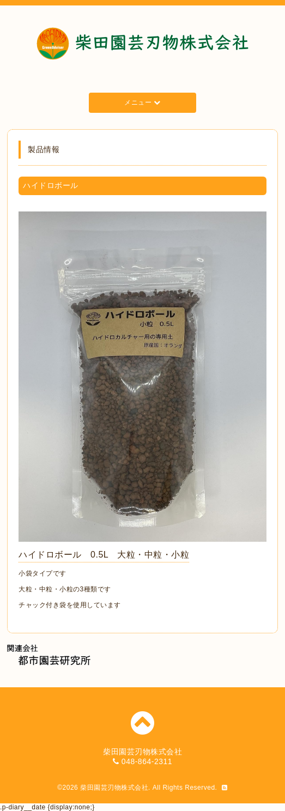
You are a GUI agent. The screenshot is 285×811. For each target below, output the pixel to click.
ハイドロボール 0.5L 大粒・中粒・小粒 (104, 554)
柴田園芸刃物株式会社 (114, 787)
